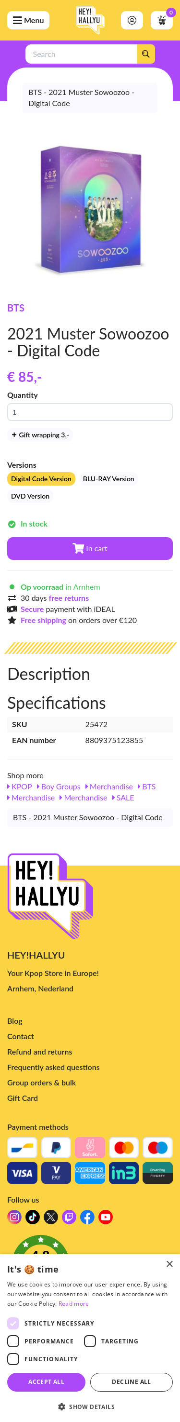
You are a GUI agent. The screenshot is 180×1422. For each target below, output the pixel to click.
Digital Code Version (41, 478)
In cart (90, 548)
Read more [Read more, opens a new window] (74, 1304)
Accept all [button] (46, 1382)
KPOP (19, 786)
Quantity (22, 394)
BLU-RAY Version (108, 478)
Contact (20, 1036)
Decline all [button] (131, 1382)
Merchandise (109, 786)
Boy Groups (59, 786)
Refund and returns (39, 1051)
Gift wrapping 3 (40, 435)
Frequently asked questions (53, 1066)
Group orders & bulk (41, 1082)
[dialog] (90, 1338)
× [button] (169, 1264)
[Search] (146, 54)
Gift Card (22, 1097)
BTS (15, 307)
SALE (123, 797)
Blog (15, 1020)
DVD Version (30, 496)
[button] (90, 1406)
